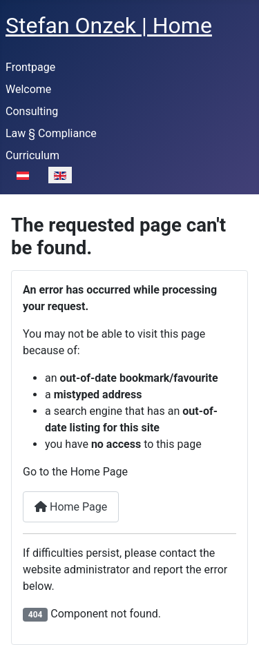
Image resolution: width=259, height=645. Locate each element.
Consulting (32, 111)
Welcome (28, 89)
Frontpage (30, 67)
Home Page (71, 506)
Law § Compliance (51, 133)
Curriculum (32, 155)
